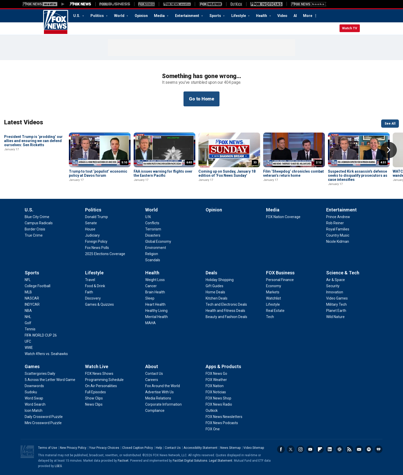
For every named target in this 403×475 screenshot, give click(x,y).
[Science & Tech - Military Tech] (336, 304)
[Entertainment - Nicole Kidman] (337, 241)
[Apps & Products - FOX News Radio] (219, 404)
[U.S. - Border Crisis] (35, 229)
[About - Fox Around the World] (162, 386)
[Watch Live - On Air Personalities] (101, 386)
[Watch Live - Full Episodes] (95, 392)
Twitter (291, 449)
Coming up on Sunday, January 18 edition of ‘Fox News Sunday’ (226, 173)
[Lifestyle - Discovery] (93, 298)
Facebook (281, 449)
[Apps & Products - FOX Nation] (215, 386)
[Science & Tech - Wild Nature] (335, 317)
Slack (339, 449)
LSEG (58, 466)
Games (32, 366)
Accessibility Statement (200, 448)
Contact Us (173, 448)
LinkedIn (330, 449)
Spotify (369, 449)
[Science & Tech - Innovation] (334, 292)
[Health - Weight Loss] (155, 280)
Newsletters (359, 449)
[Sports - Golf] (28, 323)
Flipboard (320, 449)
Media (160, 16)
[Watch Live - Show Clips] (94, 398)
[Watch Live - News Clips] (94, 404)
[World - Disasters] (152, 235)
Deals (211, 272)
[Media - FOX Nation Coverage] (283, 217)
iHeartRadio (378, 449)
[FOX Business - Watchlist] (273, 298)
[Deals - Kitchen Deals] (216, 298)
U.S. (77, 16)
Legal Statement (220, 460)
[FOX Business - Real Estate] (275, 311)
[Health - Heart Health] (155, 304)
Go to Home (201, 98)
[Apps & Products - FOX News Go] (216, 373)
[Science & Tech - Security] (333, 286)
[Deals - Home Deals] (215, 292)
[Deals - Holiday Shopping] (220, 280)
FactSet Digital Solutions (190, 460)
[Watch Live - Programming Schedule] (104, 380)
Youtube (310, 449)
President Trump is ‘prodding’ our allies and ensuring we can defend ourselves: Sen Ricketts (33, 175)
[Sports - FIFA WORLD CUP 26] (41, 335)
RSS (349, 449)
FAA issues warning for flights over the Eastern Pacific (163, 173)
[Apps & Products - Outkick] (212, 410)
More (307, 16)
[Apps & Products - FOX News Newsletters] (224, 417)
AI (295, 16)
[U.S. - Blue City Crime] (37, 217)
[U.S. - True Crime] (34, 235)
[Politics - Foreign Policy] (96, 241)
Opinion (141, 16)
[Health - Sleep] (149, 298)
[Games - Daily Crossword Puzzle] (44, 417)
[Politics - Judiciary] (92, 235)
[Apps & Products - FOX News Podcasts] (222, 423)
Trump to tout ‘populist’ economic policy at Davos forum (98, 173)
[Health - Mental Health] (156, 317)
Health (262, 16)
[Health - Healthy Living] (156, 311)
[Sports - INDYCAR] (32, 304)
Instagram (300, 449)
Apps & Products (223, 366)
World (119, 16)
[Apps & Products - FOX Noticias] (216, 392)
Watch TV (349, 28)
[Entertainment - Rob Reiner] (335, 223)
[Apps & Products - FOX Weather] (216, 380)
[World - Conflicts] (152, 223)
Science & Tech (342, 272)
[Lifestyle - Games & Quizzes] (99, 304)
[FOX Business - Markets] (272, 292)
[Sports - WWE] (29, 348)
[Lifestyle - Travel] (90, 280)
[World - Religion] (151, 254)
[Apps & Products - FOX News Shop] (218, 398)
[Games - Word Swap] (34, 398)
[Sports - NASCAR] (32, 298)
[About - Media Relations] (158, 398)
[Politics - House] (90, 229)
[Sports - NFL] (28, 280)
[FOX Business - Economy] (273, 286)
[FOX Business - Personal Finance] (280, 280)
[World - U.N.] (148, 217)
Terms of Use (47, 448)
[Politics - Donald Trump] (96, 217)
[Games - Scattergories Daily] (40, 373)
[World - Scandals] (152, 260)
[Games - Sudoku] (31, 392)
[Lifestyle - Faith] (89, 292)
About (151, 366)
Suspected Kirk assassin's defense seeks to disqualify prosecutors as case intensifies (357, 175)
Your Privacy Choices (104, 448)
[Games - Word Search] (35, 404)
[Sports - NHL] (28, 317)
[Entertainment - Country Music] (337, 235)
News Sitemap (230, 448)
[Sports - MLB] (28, 292)
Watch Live (96, 366)
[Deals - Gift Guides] (214, 286)
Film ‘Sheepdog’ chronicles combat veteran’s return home (293, 173)
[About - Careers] (151, 380)
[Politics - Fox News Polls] (97, 248)
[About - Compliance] (154, 410)
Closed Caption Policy (137, 448)
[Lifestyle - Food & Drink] (95, 286)
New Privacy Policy (73, 448)
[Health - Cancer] (151, 286)
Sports (215, 16)
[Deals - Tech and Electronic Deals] (226, 304)
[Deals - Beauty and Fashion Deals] (226, 317)
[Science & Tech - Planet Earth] (336, 311)
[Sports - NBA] (28, 311)
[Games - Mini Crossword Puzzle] (43, 423)
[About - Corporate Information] (163, 404)
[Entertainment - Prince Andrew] (338, 217)
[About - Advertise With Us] (159, 392)
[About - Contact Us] (154, 373)
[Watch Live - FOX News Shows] (99, 373)
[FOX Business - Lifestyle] (273, 304)
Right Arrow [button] (388, 150)
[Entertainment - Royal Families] (337, 229)
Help (159, 448)
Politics (97, 16)
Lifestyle (239, 16)
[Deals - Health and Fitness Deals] (225, 311)
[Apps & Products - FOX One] (213, 429)
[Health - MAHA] (150, 323)
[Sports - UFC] (28, 341)
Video (282, 16)
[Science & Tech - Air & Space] (335, 280)
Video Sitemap (253, 448)
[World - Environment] (155, 248)
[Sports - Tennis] (30, 329)
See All (390, 123)
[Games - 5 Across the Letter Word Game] (50, 380)
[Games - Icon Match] (33, 410)
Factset (123, 460)
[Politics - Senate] (91, 223)
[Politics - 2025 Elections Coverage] (105, 254)
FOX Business (280, 272)
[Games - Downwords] (34, 386)
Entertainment (187, 16)
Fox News (55, 22)
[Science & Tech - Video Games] (337, 298)
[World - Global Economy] (158, 241)
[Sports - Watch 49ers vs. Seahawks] (46, 354)
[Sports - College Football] (37, 286)
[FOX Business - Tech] (270, 317)
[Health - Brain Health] (155, 292)
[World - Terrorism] (153, 229)
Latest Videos (23, 122)
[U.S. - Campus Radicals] (39, 223)
